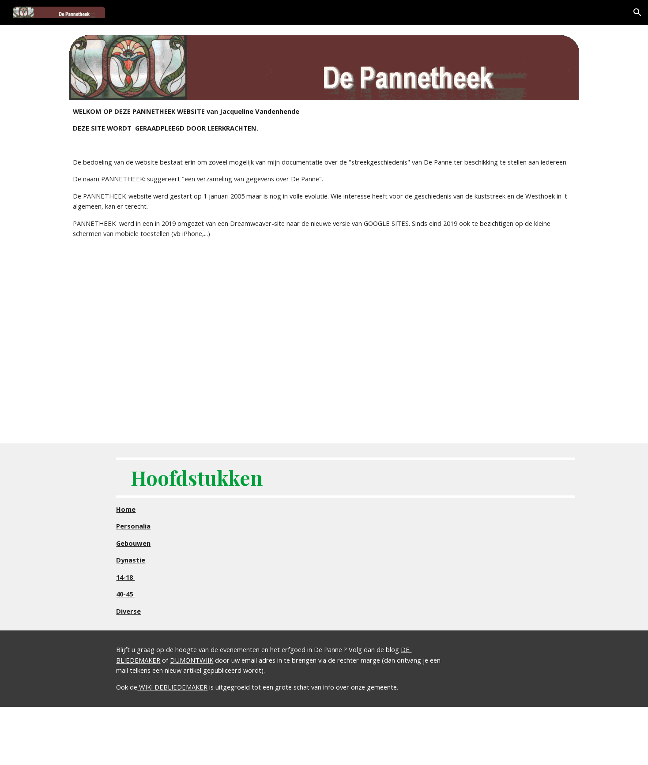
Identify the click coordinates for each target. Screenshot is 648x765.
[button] (637, 12)
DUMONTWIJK (191, 660)
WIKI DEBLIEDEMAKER (172, 686)
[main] (324, 172)
